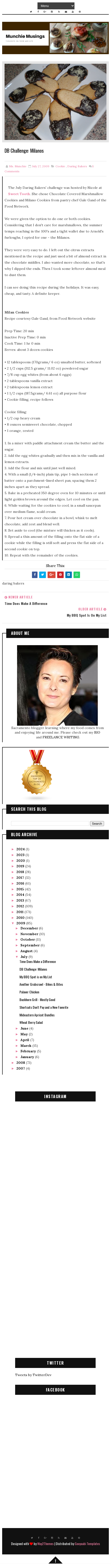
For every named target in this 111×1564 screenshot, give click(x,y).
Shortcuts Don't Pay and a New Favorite (43, 1007)
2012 (20, 906)
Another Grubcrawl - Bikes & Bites (41, 984)
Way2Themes (45, 1544)
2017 (20, 878)
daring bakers (77, 167)
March (26, 1046)
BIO (97, 733)
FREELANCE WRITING (61, 738)
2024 (21, 849)
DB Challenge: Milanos (33, 969)
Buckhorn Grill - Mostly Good (37, 999)
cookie (60, 167)
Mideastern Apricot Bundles (37, 1015)
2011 (20, 912)
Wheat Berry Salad (31, 1022)
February (28, 1052)
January (27, 1057)
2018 (20, 872)
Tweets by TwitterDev (33, 1375)
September (30, 946)
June (24, 1029)
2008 (21, 1063)
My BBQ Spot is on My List (35, 977)
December (29, 929)
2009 (21, 924)
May (24, 1034)
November (29, 934)
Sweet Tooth (19, 194)
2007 (21, 1069)
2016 (20, 884)
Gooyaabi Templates (87, 1544)
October (28, 940)
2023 (20, 855)
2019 (20, 867)
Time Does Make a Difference (37, 961)
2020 (21, 861)
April (25, 1040)
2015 (20, 889)
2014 (20, 895)
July (24, 957)
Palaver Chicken (29, 992)
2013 (20, 901)
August (27, 951)
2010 (20, 918)
